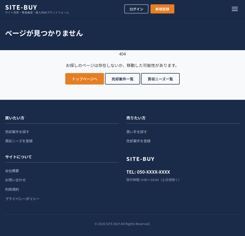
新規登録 (162, 8)
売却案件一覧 (122, 78)
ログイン (136, 8)
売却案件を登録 (138, 140)
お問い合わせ (15, 179)
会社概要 (12, 170)
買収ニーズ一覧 (160, 78)
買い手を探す (136, 131)
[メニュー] (235, 9)
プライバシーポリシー (22, 198)
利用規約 (12, 189)
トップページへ (84, 78)
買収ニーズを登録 (19, 140)
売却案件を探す (17, 131)
